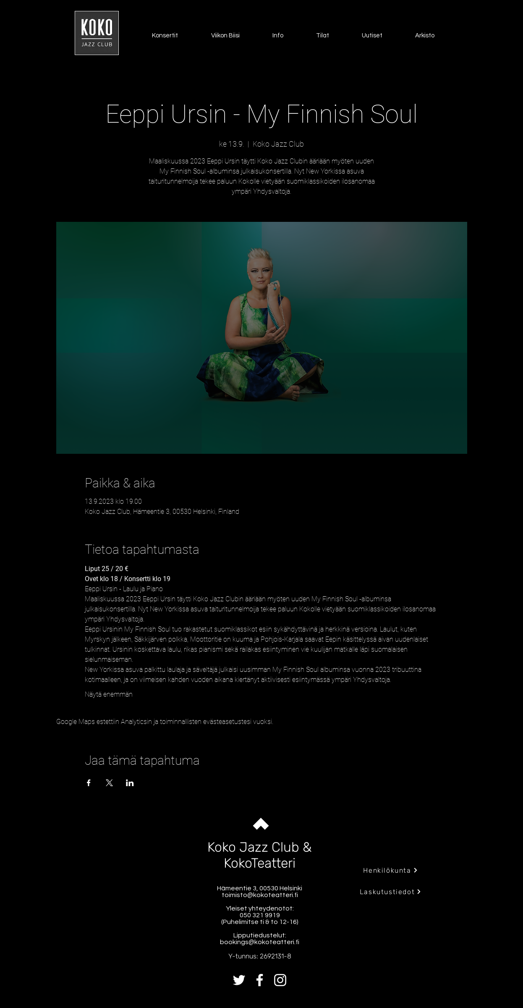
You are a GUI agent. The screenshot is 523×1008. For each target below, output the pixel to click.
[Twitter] (239, 980)
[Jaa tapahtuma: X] (109, 782)
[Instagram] (280, 980)
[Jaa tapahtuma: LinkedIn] (130, 782)
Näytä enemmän (109, 694)
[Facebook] (259, 980)
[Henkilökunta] (390, 870)
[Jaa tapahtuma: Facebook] (89, 782)
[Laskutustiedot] (390, 891)
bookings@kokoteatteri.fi (259, 942)
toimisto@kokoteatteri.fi (260, 895)
